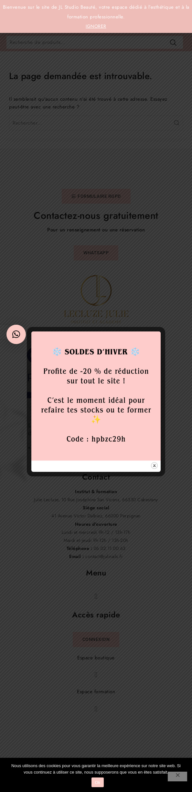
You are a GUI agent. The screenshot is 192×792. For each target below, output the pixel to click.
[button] (16, 334)
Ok (97, 782)
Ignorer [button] (96, 26)
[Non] (177, 776)
